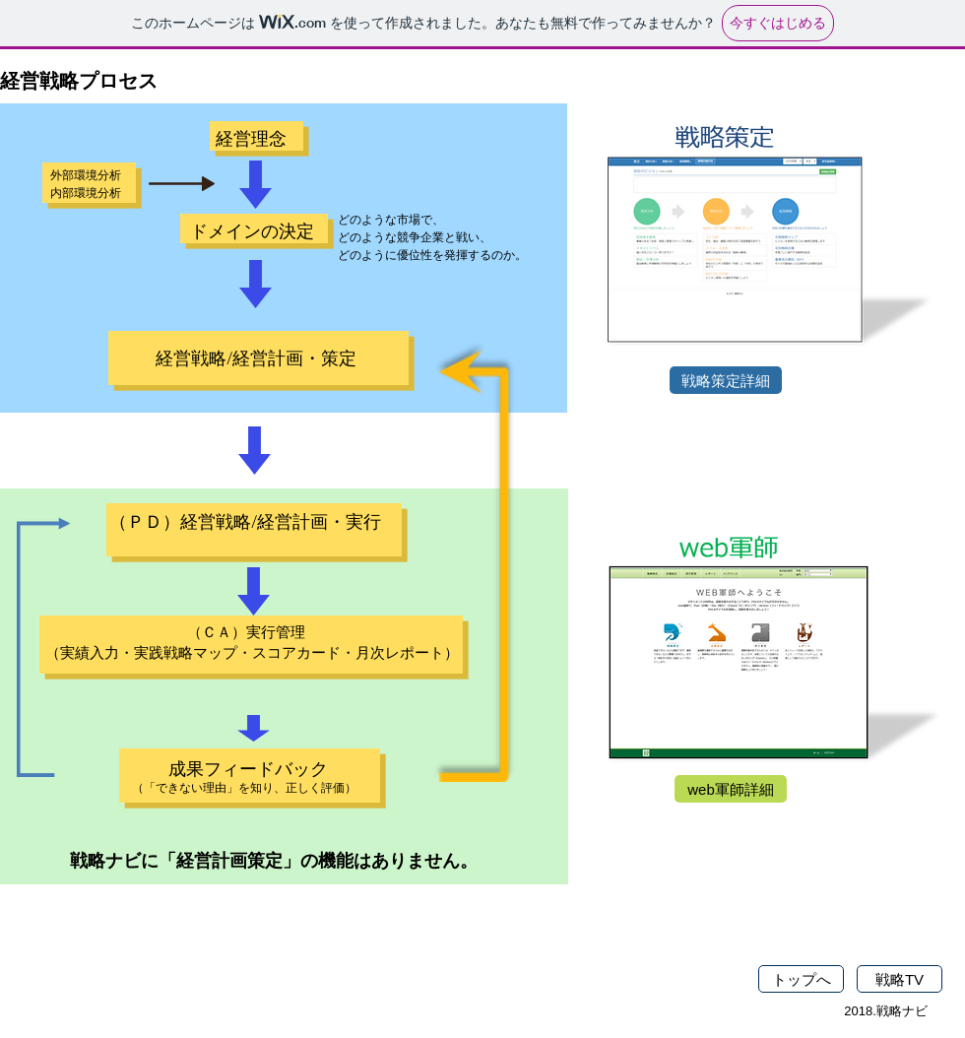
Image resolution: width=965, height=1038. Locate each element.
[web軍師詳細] (731, 789)
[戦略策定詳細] (726, 380)
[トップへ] (801, 979)
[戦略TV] (899, 979)
